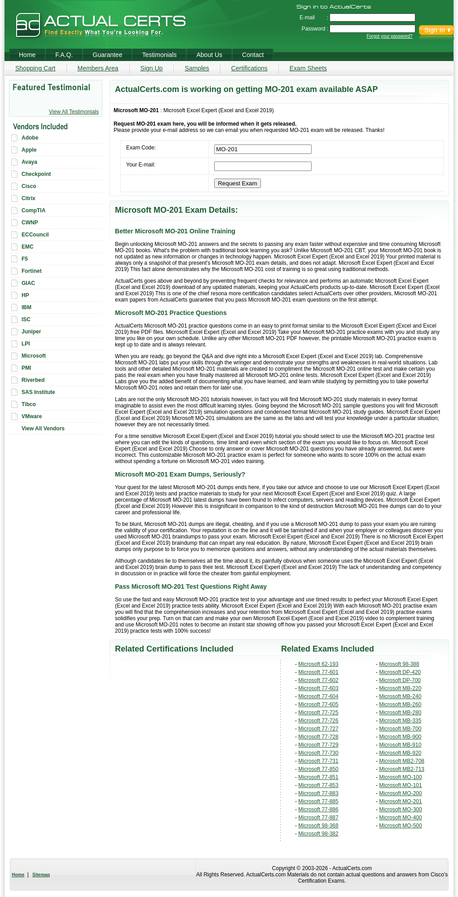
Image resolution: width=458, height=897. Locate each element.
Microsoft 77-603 (318, 688)
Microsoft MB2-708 (401, 761)
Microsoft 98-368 (318, 826)
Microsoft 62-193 (318, 664)
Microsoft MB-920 (400, 753)
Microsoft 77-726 (318, 721)
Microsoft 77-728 (318, 737)
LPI (26, 344)
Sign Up (152, 68)
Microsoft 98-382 (318, 834)
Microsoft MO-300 (400, 809)
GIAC (28, 283)
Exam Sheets (308, 68)
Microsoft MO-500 (400, 826)
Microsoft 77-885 (318, 801)
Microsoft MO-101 (400, 785)
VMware (32, 416)
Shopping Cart (35, 68)
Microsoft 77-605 (318, 704)
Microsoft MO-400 (400, 817)
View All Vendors (43, 428)
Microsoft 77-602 (318, 680)
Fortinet (32, 271)
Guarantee (107, 54)
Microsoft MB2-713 (401, 769)
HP (25, 295)
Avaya (29, 162)
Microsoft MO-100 (400, 777)
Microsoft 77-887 (318, 817)
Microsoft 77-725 (318, 712)
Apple (29, 150)
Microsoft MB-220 (400, 688)
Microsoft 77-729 (318, 745)
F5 (25, 259)
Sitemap (41, 874)
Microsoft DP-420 (400, 672)
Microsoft (34, 356)
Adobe (30, 138)
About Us (209, 54)
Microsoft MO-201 (400, 801)
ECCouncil (35, 235)
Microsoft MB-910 (400, 745)
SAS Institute (38, 392)
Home (18, 874)
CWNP (30, 222)
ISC (26, 319)
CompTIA (33, 210)
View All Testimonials (74, 112)
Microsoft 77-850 (318, 769)
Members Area (98, 68)
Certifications (249, 68)
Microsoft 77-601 (318, 672)
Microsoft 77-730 (318, 753)
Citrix (28, 198)
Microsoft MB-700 (400, 729)
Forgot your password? (389, 36)
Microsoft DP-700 (400, 680)
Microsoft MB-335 (400, 721)
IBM (26, 307)
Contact (253, 54)
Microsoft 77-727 (318, 729)
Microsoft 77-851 (318, 777)
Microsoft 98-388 (399, 664)
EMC (28, 247)
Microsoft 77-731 (318, 761)
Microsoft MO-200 (400, 793)
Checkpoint (36, 174)
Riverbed (33, 380)
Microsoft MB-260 (400, 704)
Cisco (29, 186)
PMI (26, 368)
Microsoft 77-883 (318, 793)
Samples (197, 68)
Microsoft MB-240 (400, 696)
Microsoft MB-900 (400, 737)
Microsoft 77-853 (318, 785)
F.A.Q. (64, 54)
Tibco (29, 404)
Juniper (31, 331)
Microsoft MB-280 (400, 712)
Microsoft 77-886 (318, 809)
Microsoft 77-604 (318, 696)
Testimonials (159, 54)
